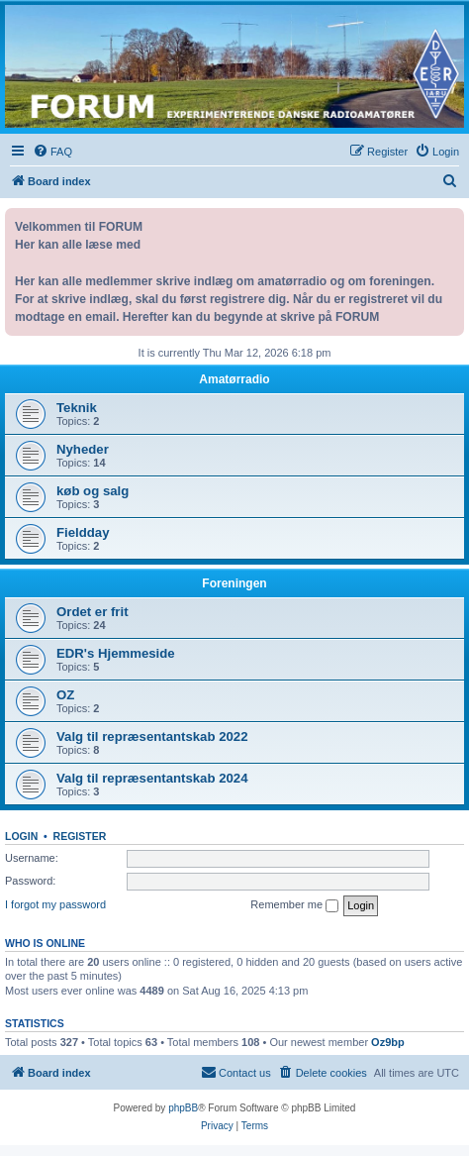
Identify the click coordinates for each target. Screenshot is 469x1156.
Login (21, 836)
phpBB (183, 1108)
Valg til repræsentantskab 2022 (152, 736)
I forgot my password (55, 904)
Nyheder (82, 449)
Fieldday (83, 532)
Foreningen (234, 583)
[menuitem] (52, 151)
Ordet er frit (92, 611)
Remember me (294, 905)
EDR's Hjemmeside (115, 653)
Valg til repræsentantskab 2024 (152, 778)
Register (80, 836)
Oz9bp (388, 1042)
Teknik (76, 407)
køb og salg (92, 490)
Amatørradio (234, 379)
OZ (65, 694)
